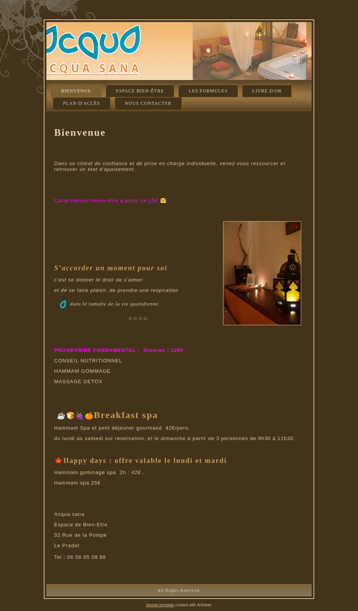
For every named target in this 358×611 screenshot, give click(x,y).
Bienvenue (76, 91)
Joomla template (160, 605)
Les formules (208, 91)
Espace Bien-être (140, 91)
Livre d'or (267, 91)
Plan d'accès (81, 103)
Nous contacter (148, 103)
